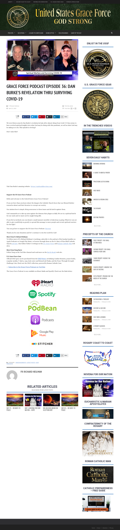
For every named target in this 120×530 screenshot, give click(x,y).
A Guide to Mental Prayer (101, 173)
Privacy (111, 528)
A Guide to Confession (36, 33)
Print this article (68, 106)
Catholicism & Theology (100, 299)
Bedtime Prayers (98, 217)
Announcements (20, 362)
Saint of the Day (76, 33)
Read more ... (98, 226)
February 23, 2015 (106, 301)
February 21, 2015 (106, 319)
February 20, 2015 (106, 328)
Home (93, 528)
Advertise (105, 528)
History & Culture (99, 308)
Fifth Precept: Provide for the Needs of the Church (102, 277)
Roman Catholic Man (73, 2)
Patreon (48, 229)
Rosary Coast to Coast (23, 2)
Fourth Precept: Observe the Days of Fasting (102, 268)
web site (14, 244)
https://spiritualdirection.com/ (41, 186)
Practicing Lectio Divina (100, 181)
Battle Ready (51, 252)
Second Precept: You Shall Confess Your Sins (101, 250)
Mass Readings (63, 33)
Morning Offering (98, 164)
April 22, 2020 (11, 108)
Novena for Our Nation (40, 2)
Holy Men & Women (99, 317)
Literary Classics (98, 326)
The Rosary (96, 208)
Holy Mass (96, 190)
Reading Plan (96, 301)
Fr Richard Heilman (13, 106)
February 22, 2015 (106, 310)
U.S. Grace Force (48, 244)
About (99, 528)
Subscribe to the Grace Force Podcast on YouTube (26, 267)
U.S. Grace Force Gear (57, 2)
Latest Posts (30, 362)
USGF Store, (42, 259)
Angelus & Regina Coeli (100, 199)
